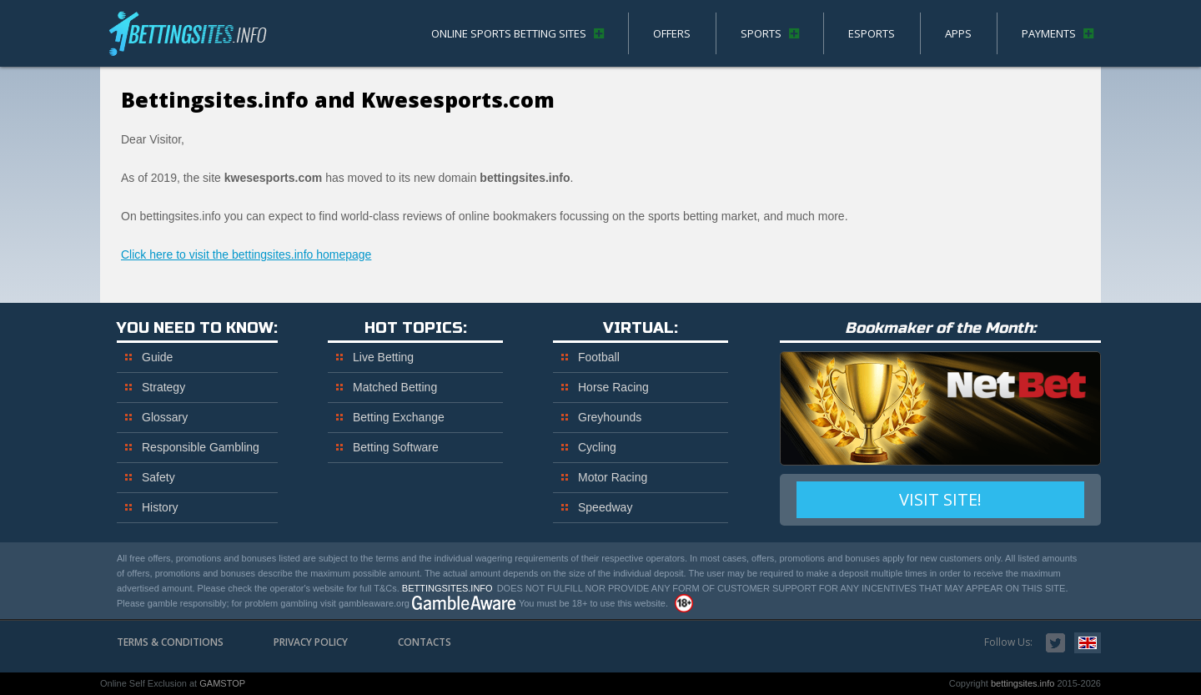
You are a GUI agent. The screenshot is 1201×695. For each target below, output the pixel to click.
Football (599, 357)
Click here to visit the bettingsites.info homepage (246, 254)
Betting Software (396, 447)
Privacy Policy (311, 642)
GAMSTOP (222, 683)
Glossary (165, 417)
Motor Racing (612, 477)
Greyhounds (609, 417)
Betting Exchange (399, 417)
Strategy (163, 387)
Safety (158, 477)
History (160, 507)
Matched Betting (395, 387)
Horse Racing (613, 387)
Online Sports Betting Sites (508, 33)
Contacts (424, 642)
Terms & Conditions (170, 642)
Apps (958, 33)
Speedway (605, 507)
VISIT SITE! (940, 499)
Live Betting (383, 357)
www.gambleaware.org (464, 603)
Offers (672, 33)
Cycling (597, 447)
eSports (871, 33)
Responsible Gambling (200, 447)
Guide (157, 357)
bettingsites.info (191, 37)
